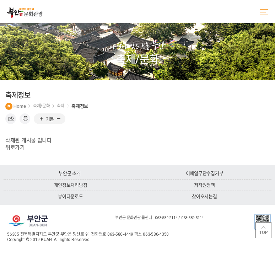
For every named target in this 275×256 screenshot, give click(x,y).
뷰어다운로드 (70, 196)
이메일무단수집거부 (204, 173)
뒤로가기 (15, 147)
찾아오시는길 (204, 196)
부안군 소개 (69, 173)
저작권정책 (204, 185)
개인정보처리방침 (70, 185)
